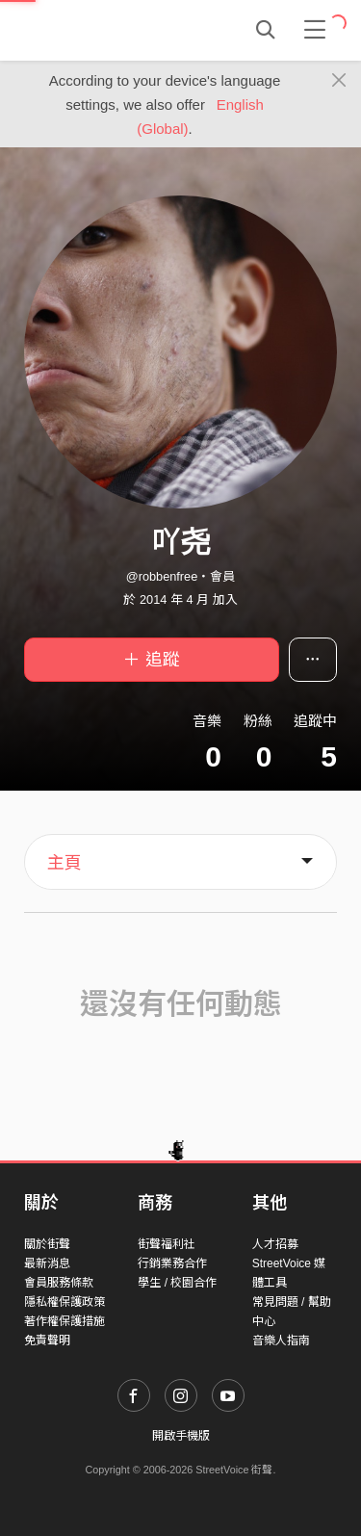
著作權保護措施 (64, 1321)
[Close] (339, 80)
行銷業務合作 (172, 1263)
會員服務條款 (58, 1282)
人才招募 (275, 1244)
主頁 (64, 862)
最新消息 (47, 1263)
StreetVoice (103, 29)
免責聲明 (47, 1340)
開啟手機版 (181, 1436)
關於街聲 (47, 1244)
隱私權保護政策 (64, 1302)
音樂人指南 (281, 1340)
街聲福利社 (166, 1244)
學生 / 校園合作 (177, 1282)
